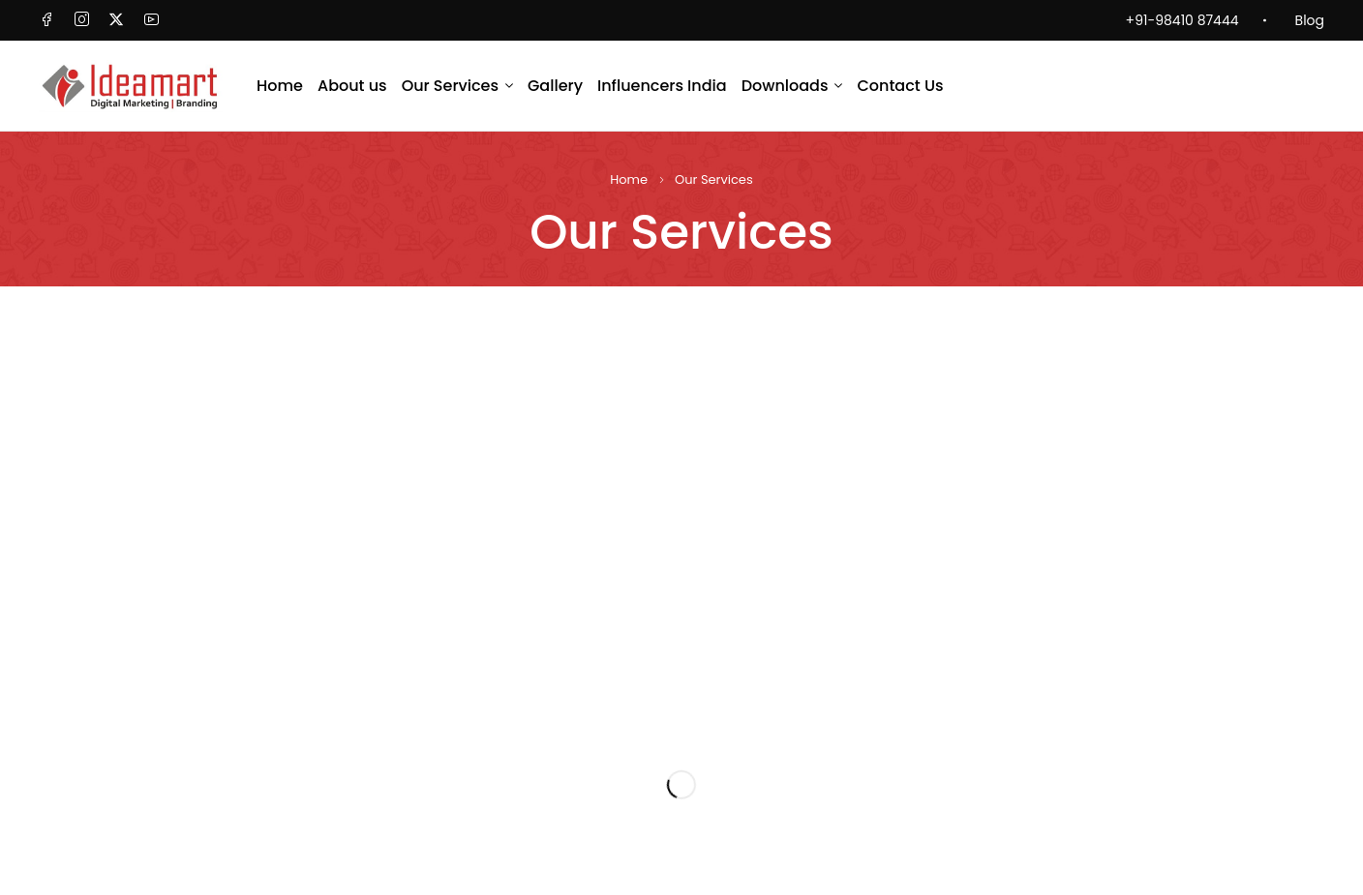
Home (629, 180)
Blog (1309, 20)
